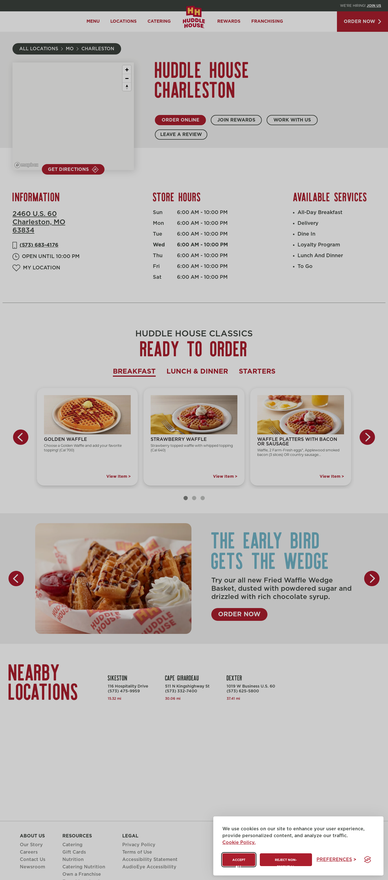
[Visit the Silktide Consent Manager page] (367, 859)
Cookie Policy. (239, 842)
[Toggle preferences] (336, 859)
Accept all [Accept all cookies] (238, 862)
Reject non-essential (286, 862)
